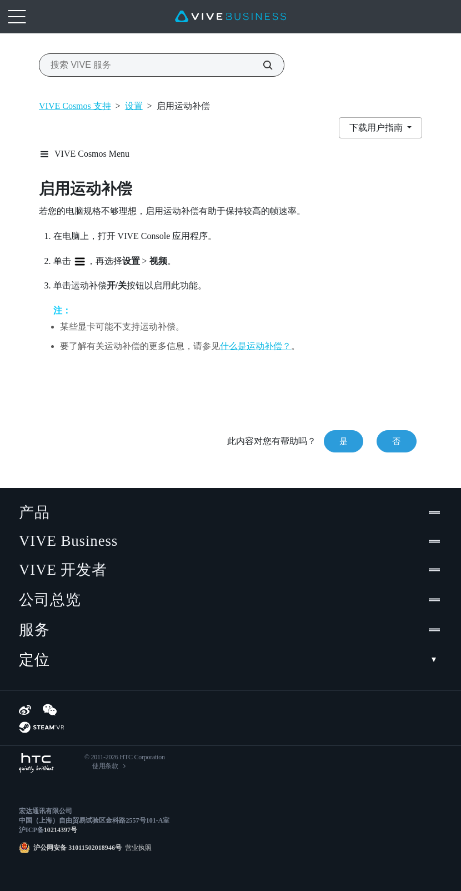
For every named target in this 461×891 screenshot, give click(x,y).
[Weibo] (25, 710)
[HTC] (36, 763)
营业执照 (137, 848)
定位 (230, 660)
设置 (134, 106)
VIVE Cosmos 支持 (75, 106)
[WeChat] (50, 710)
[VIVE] (230, 16)
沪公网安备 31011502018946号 (77, 848)
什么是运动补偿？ (255, 346)
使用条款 (105, 766)
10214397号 (60, 830)
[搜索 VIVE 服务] (261, 65)
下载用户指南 (377, 127)
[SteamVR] (41, 727)
